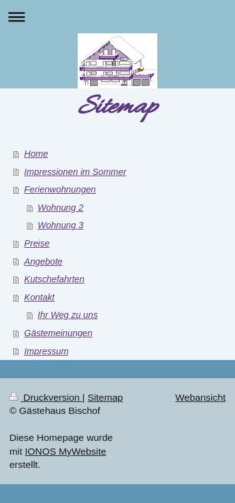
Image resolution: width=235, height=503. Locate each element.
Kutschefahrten (54, 279)
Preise (37, 243)
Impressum (46, 351)
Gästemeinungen (58, 333)
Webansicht (200, 397)
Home (36, 154)
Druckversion (45, 397)
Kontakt (39, 297)
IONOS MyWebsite (66, 451)
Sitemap (105, 397)
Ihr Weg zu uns (68, 315)
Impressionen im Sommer (75, 172)
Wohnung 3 (60, 225)
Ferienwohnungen (60, 189)
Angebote (43, 262)
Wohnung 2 (60, 208)
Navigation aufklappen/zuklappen (117, 16)
